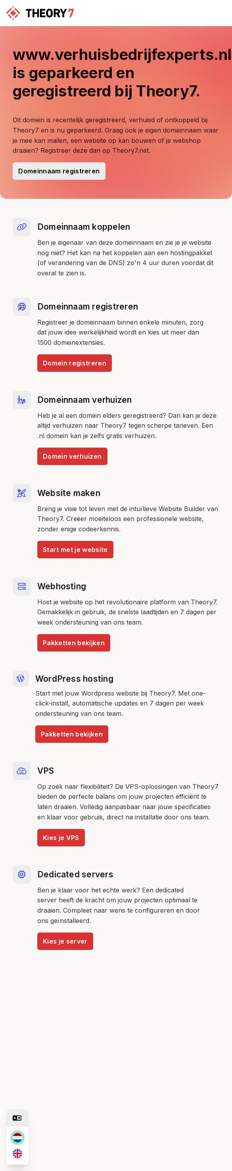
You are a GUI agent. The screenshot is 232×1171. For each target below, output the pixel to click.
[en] (17, 1153)
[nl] (17, 1137)
